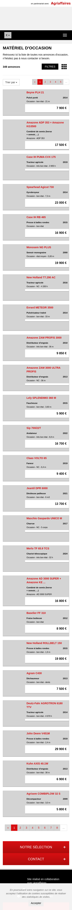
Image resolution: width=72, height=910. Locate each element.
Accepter (36, 903)
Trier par (11, 82)
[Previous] (35, 82)
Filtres (50, 66)
